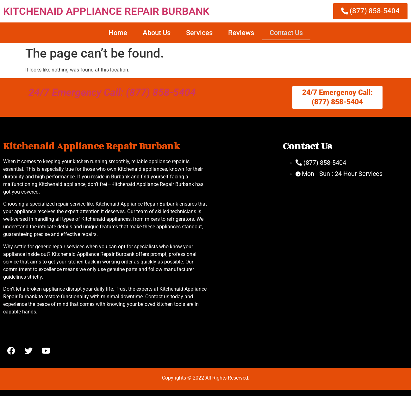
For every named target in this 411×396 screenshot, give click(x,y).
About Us (157, 33)
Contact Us (286, 33)
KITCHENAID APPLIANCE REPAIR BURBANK (106, 11)
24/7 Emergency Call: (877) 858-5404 (112, 92)
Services (199, 33)
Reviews (241, 33)
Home (118, 33)
